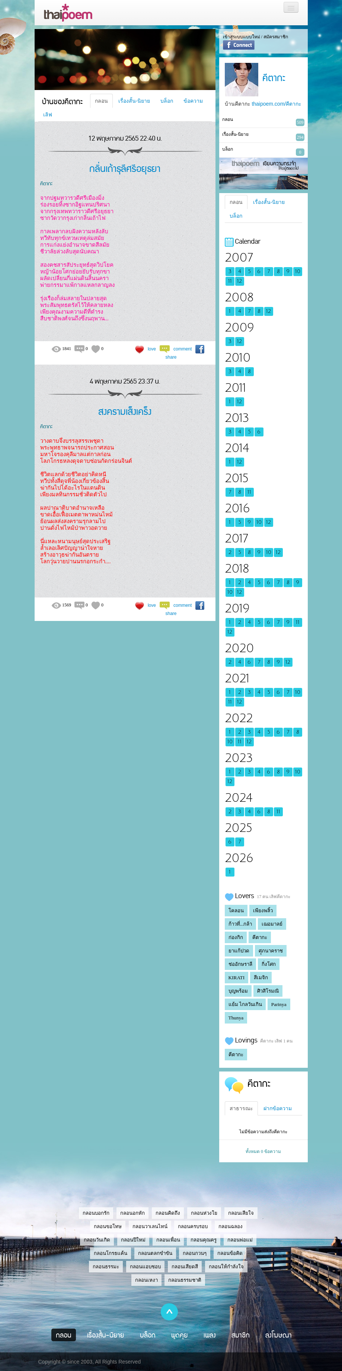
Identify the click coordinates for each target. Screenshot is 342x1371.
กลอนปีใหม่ (133, 1240)
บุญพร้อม (238, 991)
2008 (239, 297)
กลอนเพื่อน (168, 1240)
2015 (237, 478)
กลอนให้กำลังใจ (226, 1266)
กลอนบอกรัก (96, 1213)
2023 (239, 758)
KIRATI (236, 977)
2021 (237, 678)
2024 (238, 797)
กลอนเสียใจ (241, 1213)
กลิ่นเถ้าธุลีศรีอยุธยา (124, 167)
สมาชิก (240, 1335)
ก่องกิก (235, 937)
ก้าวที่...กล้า (240, 924)
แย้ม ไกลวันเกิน (245, 1004)
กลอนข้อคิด (230, 1253)
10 (297, 271)
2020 (239, 648)
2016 (237, 508)
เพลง (210, 1335)
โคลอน (236, 910)
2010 (237, 357)
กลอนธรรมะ (106, 1266)
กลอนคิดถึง (168, 1213)
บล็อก (166, 101)
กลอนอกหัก (132, 1213)
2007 (239, 257)
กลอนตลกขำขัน (155, 1253)
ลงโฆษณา (278, 1335)
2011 (235, 387)
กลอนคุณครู (204, 1240)
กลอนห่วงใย (204, 1213)
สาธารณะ (241, 1108)
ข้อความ (193, 101)
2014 (237, 448)
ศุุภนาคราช (271, 951)
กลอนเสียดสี (185, 1266)
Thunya (236, 1018)
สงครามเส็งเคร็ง (124, 410)
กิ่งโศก (269, 964)
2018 (237, 568)
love (152, 349)
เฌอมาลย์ (272, 924)
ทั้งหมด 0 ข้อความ (263, 1151)
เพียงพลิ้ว (263, 910)
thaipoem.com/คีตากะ (276, 104)
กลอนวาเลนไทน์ (149, 1226)
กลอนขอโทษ (108, 1226)
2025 (238, 828)
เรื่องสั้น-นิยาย (134, 101)
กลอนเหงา (146, 1280)
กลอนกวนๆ (195, 1253)
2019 (237, 608)
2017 (236, 538)
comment (182, 349)
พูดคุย (179, 1335)
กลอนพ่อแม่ (240, 1240)
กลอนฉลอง (230, 1226)
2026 (239, 858)
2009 (239, 327)
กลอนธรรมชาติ (184, 1280)
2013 (237, 418)
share (170, 357)
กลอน (101, 101)
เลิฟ (47, 115)
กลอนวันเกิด (97, 1240)
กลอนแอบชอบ (145, 1266)
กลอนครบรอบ (193, 1226)
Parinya (279, 1004)
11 (230, 281)
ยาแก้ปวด (238, 951)
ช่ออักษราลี (240, 964)
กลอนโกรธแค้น (110, 1253)
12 (239, 281)
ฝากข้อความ (277, 1108)
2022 (239, 718)
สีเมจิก (261, 977)
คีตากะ (46, 183)
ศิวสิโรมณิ (268, 991)
